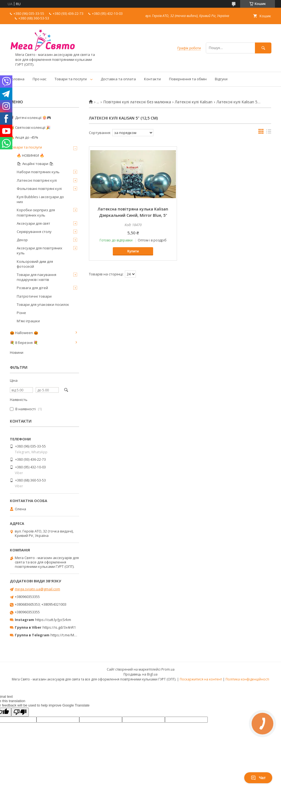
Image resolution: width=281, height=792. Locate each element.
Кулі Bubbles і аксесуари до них (40, 199)
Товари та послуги (71, 78)
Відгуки (221, 78)
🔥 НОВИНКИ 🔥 (30, 155)
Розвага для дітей (32, 287)
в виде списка (268, 132)
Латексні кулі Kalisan (193, 102)
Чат (258, 777)
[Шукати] (263, 47)
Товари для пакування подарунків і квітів (36, 277)
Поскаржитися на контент (201, 679)
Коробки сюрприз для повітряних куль (36, 212)
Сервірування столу (34, 231)
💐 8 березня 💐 (24, 342)
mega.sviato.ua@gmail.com (37, 589)
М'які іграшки (28, 320)
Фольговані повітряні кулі (39, 188)
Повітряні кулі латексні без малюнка (137, 102)
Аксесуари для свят (33, 223)
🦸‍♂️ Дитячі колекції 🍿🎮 (30, 117)
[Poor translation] (20, 712)
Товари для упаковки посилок (43, 304)
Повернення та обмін (188, 78)
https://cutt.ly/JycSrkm (53, 619)
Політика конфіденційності (247, 679)
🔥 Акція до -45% (24, 137)
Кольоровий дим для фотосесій (35, 264)
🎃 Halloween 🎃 (24, 332)
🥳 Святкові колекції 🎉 (30, 127)
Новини (16, 352)
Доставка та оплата (118, 78)
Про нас (39, 78)
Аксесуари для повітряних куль (39, 250)
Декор (22, 239)
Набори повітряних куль (38, 171)
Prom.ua (168, 669)
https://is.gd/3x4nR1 (59, 627)
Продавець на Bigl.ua (140, 674)
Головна (17, 78)
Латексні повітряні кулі (37, 180)
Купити (133, 251)
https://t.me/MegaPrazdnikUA (75, 635)
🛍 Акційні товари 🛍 (35, 163)
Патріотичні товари (34, 296)
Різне (21, 312)
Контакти (152, 78)
